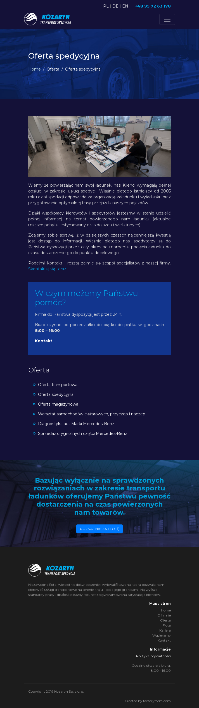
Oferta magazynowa (58, 404)
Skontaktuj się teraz (47, 268)
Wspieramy (161, 635)
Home (34, 69)
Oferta (165, 620)
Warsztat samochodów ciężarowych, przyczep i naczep (91, 413)
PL (106, 6)
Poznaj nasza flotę (99, 529)
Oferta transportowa (57, 384)
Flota (167, 625)
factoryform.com (157, 701)
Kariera (165, 630)
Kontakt (43, 340)
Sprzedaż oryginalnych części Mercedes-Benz (82, 433)
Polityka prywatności (153, 656)
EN (125, 6)
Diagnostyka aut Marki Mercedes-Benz (76, 423)
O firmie (164, 615)
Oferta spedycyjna (56, 394)
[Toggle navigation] (167, 19)
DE (115, 6)
